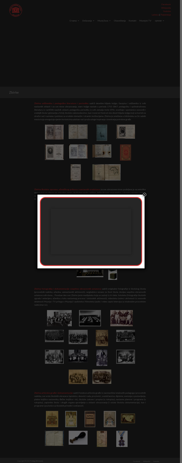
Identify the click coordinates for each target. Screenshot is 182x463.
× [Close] (144, 194)
